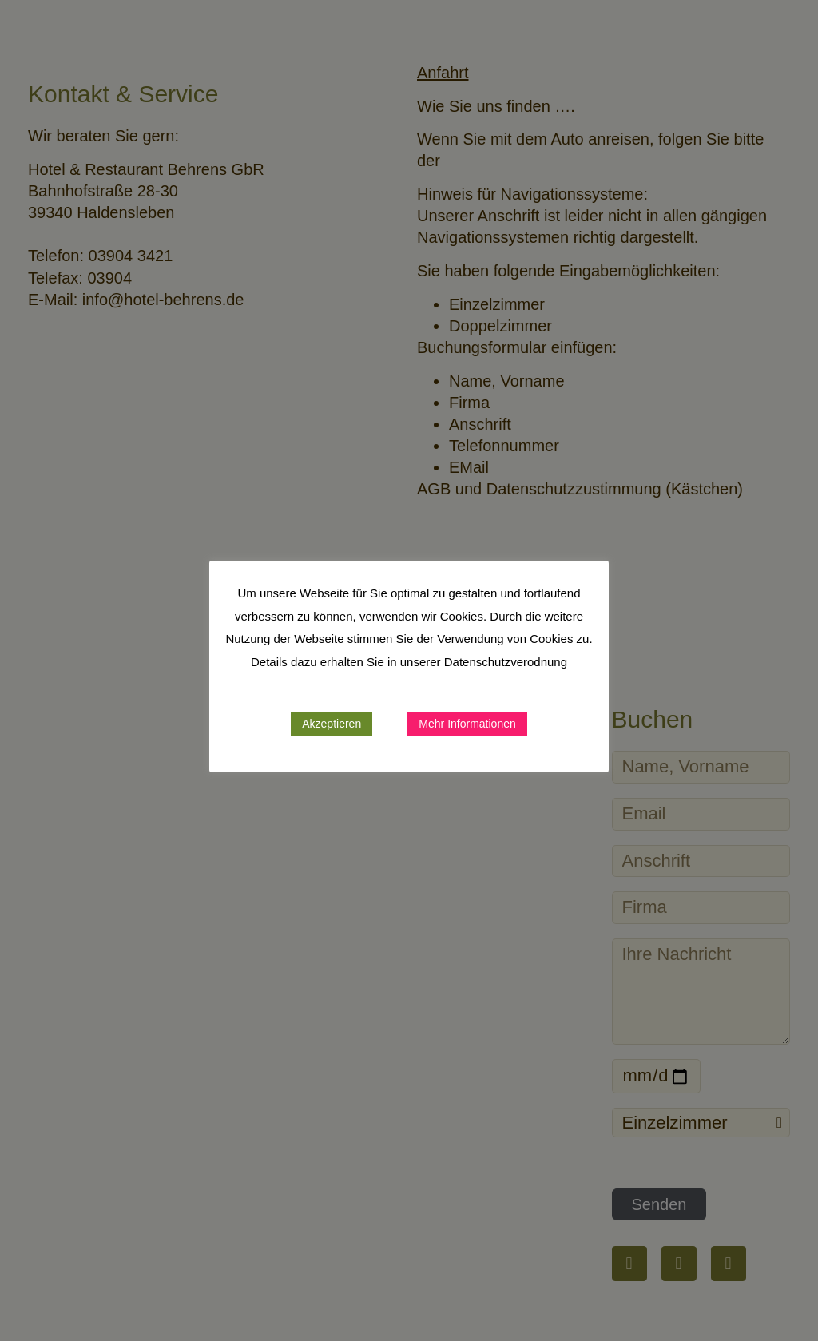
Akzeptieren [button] (331, 723)
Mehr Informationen (467, 723)
